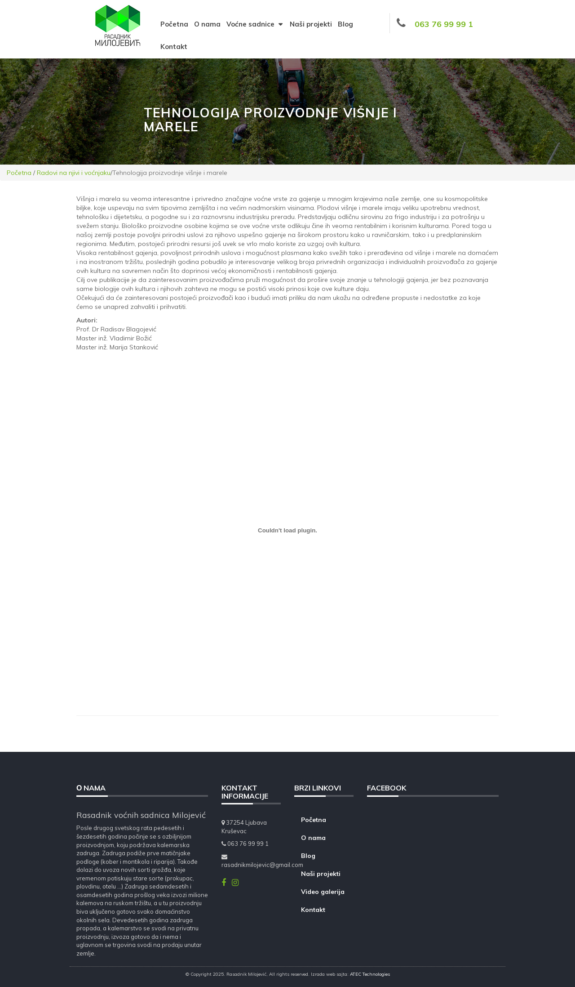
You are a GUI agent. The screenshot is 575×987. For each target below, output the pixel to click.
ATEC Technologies (370, 974)
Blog (345, 24)
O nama (207, 24)
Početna (174, 24)
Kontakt (173, 46)
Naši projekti (311, 24)
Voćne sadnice (255, 24)
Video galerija (323, 892)
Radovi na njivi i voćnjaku (74, 173)
